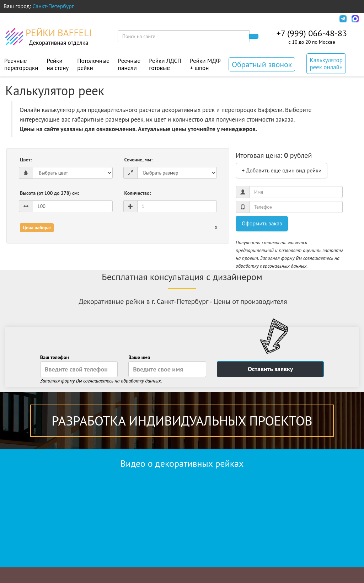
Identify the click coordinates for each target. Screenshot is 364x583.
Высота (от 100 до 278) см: (49, 193)
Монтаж (142, 18)
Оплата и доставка (68, 18)
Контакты (201, 18)
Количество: (137, 193)
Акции (171, 18)
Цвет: (26, 159)
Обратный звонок (262, 64)
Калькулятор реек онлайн (326, 63)
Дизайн (112, 18)
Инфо (324, 18)
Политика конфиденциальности (264, 18)
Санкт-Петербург (53, 6)
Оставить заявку (270, 369)
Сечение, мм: (138, 159)
